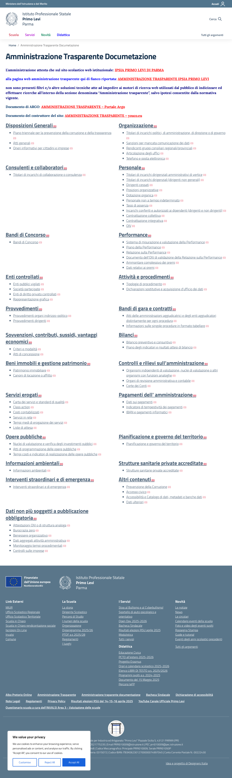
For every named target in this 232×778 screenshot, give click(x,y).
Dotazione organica (139, 195)
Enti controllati (22, 277)
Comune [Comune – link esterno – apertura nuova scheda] (11, 639)
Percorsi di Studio (72, 616)
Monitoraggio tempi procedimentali (37, 545)
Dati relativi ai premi (140, 267)
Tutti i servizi (126, 639)
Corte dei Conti (136, 385)
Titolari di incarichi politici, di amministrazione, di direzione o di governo (175, 132)
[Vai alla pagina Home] (12, 45)
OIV (128, 225)
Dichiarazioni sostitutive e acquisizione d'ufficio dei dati (164, 289)
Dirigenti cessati (137, 184)
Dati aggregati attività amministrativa (39, 540)
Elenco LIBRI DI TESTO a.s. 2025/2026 (143, 670)
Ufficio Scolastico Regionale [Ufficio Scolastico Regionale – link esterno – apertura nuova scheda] (23, 612)
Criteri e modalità (25, 348)
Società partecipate (26, 289)
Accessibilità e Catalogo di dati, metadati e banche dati (164, 496)
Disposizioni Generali (29, 125)
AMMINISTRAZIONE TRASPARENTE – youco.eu (103, 115)
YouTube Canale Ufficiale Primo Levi (162, 701)
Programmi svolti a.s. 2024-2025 (139, 675)
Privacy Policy (56, 701)
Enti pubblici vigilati (26, 283)
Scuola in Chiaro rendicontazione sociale (31, 625)
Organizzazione (136, 125)
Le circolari (181, 616)
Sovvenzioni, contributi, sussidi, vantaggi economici (51, 338)
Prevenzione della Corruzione (146, 486)
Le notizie (181, 607)
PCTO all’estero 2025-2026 (136, 657)
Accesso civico (136, 491)
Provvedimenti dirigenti (29, 320)
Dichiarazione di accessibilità (194, 694)
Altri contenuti (135, 479)
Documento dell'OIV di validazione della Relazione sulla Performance (174, 257)
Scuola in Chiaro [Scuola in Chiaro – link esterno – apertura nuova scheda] (16, 621)
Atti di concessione (26, 354)
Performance (133, 234)
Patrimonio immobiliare (29, 370)
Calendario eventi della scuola (194, 621)
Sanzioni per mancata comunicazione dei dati (158, 142)
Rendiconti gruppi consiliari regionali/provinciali (159, 148)
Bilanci (126, 335)
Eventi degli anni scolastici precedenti (198, 639)
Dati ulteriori (135, 502)
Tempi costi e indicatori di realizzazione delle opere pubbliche (55, 454)
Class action (21, 407)
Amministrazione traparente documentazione (111, 694)
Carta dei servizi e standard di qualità (38, 401)
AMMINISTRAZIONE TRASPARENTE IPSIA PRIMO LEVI (163, 79)
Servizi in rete (22, 417)
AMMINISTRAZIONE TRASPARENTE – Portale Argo (83, 107)
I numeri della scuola (75, 621)
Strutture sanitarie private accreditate (161, 463)
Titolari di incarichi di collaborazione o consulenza (47, 174)
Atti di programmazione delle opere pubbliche (44, 449)
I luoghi (66, 643)
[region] (49, 750)
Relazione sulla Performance (146, 252)
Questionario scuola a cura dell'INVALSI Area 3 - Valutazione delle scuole (53, 707)
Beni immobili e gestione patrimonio (46, 363)
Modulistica (126, 634)
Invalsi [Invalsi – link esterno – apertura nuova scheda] (10, 634)
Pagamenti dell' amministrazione (156, 395)
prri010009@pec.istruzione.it (166, 744)
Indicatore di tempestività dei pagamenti (154, 407)
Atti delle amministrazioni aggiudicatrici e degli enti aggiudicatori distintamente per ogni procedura (171, 318)
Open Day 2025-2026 (133, 621)
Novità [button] (46, 34)
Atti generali (21, 142)
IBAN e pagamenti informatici (147, 412)
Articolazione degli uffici (143, 153)
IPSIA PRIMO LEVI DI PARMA (139, 70)
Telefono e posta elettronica (145, 158)
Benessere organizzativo (30, 535)
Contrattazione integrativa (144, 220)
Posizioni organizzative (142, 189)
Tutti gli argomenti (212, 35)
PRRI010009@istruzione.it (129, 744)
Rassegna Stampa (186, 630)
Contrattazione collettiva (143, 215)
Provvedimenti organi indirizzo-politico (40, 315)
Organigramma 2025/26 (77, 630)
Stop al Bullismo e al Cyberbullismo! (141, 607)
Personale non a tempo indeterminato (153, 200)
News (178, 612)
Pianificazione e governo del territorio (161, 436)
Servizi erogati (22, 395)
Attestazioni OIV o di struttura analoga (39, 525)
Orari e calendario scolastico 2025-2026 (144, 666)
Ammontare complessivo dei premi (150, 262)
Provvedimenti (22, 308)
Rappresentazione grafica (31, 299)
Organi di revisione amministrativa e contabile (158, 380)
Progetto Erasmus (130, 661)
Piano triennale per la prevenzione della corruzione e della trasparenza (62, 132)
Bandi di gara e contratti (145, 308)
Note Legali (13, 701)
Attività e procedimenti (144, 277)
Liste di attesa (23, 427)
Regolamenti (70, 639)
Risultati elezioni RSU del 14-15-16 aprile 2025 (102, 701)
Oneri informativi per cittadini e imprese (41, 148)
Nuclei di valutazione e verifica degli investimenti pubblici (53, 443)
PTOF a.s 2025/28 (73, 634)
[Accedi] (219, 4)
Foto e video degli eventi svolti (194, 625)
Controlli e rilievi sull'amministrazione (161, 363)
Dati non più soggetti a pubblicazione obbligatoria (47, 514)
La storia (67, 607)
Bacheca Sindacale (130, 625)
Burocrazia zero (24, 530)
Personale (130, 167)
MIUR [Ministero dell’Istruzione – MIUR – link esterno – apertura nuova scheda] (9, 607)
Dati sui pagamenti (139, 401)
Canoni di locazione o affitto (32, 375)
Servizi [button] (30, 34)
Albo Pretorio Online (19, 694)
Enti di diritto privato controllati (35, 294)
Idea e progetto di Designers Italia (187, 763)
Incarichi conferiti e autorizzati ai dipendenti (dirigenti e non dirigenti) (174, 210)
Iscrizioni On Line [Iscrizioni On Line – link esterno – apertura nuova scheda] (16, 630)
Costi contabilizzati (26, 412)
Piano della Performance (143, 247)
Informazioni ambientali (32, 463)
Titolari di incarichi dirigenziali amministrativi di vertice (164, 174)
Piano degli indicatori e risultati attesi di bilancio (159, 347)
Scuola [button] (14, 34)
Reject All (50, 762)
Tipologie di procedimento (144, 283)
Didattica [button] (63, 34)
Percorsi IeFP (127, 684)
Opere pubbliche (24, 436)
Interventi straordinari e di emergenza (48, 479)
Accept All (74, 762)
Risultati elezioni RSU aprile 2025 (140, 630)
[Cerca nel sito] (215, 19)
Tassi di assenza (137, 205)
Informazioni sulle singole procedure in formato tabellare (165, 325)
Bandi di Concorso (26, 234)
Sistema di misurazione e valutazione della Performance (165, 242)
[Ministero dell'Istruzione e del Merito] (26, 4)
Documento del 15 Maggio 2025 (139, 679)
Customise (25, 762)
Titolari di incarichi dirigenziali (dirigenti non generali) (163, 179)
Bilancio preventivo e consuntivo (149, 342)
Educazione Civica (130, 652)
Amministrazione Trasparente (57, 694)
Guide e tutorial (184, 634)
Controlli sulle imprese (28, 550)
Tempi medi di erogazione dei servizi (38, 422)
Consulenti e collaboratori (34, 167)
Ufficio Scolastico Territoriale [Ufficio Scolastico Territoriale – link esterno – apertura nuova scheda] (23, 616)
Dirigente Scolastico (74, 612)
